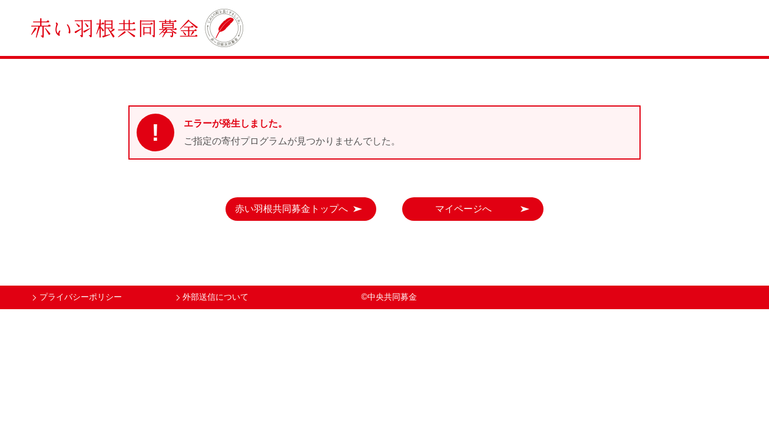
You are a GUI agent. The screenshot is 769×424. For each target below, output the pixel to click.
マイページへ (463, 209)
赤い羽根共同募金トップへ (291, 209)
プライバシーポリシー (80, 297)
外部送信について (215, 297)
